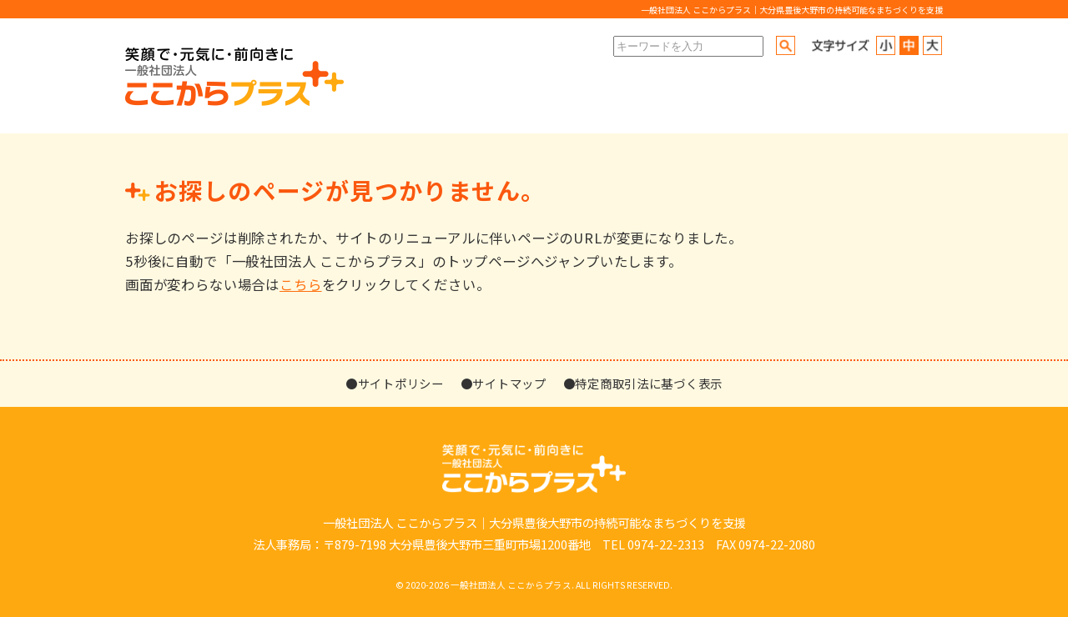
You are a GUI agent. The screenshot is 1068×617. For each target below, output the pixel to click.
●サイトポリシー (394, 383)
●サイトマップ (504, 383)
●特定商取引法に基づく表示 (643, 383)
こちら (300, 284)
